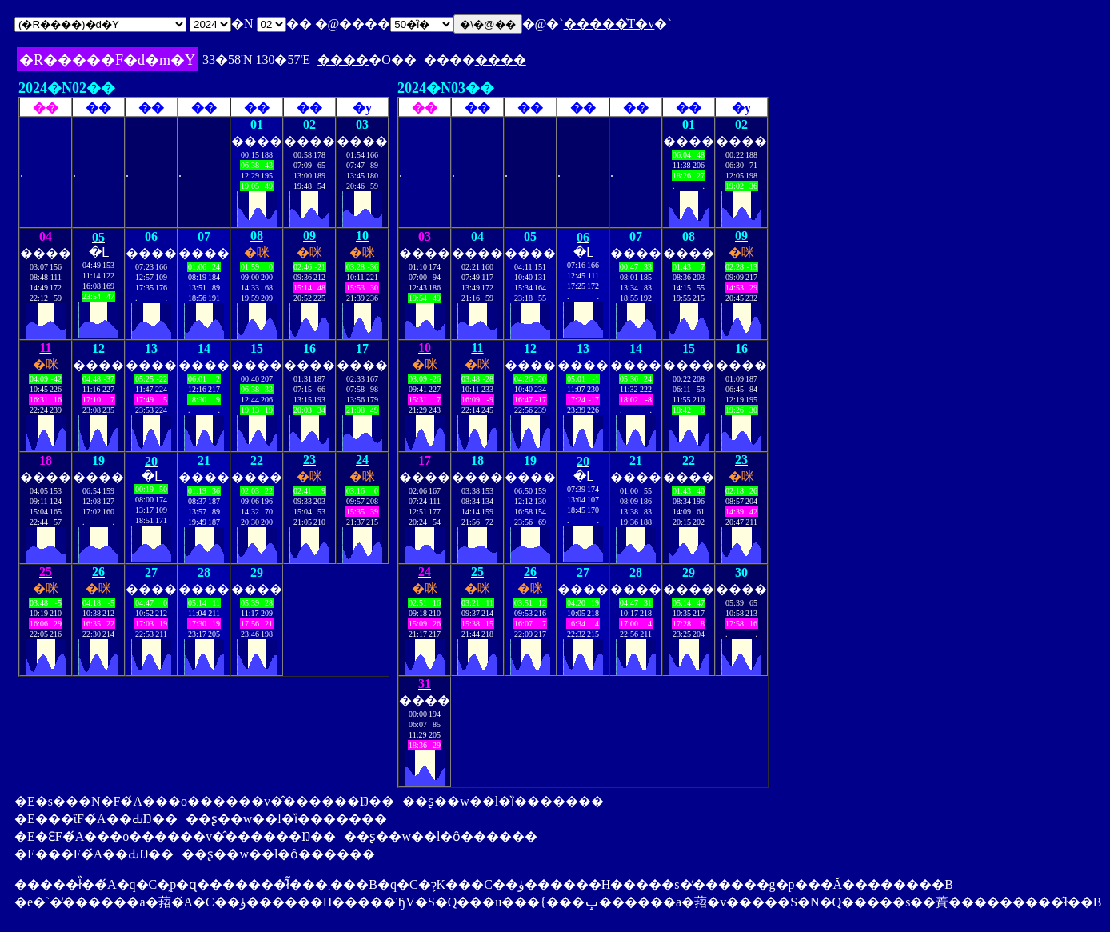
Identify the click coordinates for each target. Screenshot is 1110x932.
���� (343, 59)
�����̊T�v (609, 23)
